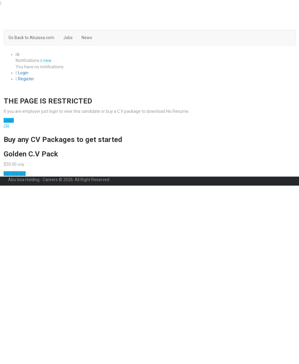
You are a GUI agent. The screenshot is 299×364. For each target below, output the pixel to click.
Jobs (68, 37)
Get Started (15, 173)
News (87, 37)
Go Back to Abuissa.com (31, 37)
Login (22, 72)
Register (25, 78)
